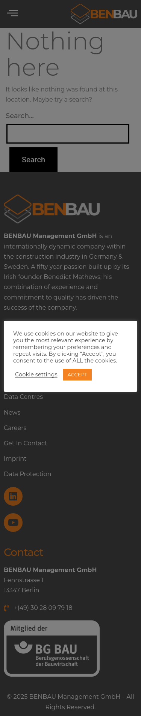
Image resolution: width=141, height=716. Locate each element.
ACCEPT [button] (77, 374)
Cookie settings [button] (36, 374)
